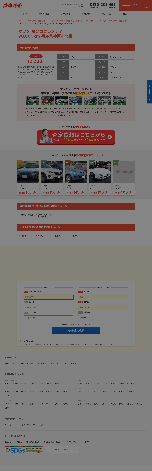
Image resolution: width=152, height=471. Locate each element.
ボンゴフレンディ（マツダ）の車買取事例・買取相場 (106, 21)
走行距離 (32, 298)
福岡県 (79, 389)
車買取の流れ (44, 14)
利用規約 (65, 309)
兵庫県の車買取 (27, 215)
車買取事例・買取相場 (36, 21)
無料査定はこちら (129, 5)
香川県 (56, 389)
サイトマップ (38, 410)
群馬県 (96, 369)
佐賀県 (88, 389)
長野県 (48, 377)
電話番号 (87, 287)
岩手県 (23, 369)
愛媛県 (65, 389)
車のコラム (106, 14)
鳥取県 (57, 236)
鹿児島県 (130, 389)
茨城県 (79, 369)
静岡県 (65, 377)
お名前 (86, 277)
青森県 (15, 369)
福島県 (56, 369)
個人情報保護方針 (33, 427)
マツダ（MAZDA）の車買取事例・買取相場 (65, 21)
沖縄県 (139, 389)
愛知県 (7, 381)
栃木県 (88, 369)
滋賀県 (104, 377)
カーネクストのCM (62, 435)
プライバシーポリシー (76, 309)
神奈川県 (130, 369)
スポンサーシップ (71, 427)
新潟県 (7, 377)
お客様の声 (24, 410)
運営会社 (126, 14)
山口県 (40, 389)
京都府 (23, 236)
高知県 (7, 393)
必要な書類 (65, 14)
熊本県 (104, 389)
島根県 (15, 389)
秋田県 (40, 369)
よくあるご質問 (10, 410)
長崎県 (96, 389)
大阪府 (40, 236)
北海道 (7, 369)
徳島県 (48, 389)
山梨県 (40, 377)
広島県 (31, 389)
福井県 (31, 377)
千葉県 (113, 369)
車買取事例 (86, 14)
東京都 (121, 369)
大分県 (113, 389)
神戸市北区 (120, 78)
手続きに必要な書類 (26, 349)
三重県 (121, 377)
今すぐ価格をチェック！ (149, 92)
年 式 (31, 288)
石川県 (23, 377)
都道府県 (87, 298)
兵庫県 (112, 78)
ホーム (25, 14)
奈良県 (113, 377)
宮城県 (31, 369)
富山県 (15, 377)
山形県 (48, 369)
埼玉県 (104, 369)
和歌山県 (130, 377)
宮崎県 (121, 389)
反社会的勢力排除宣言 (52, 427)
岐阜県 (56, 377)
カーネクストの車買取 (71, 349)
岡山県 (75, 236)
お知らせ (85, 427)
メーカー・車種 (35, 277)
